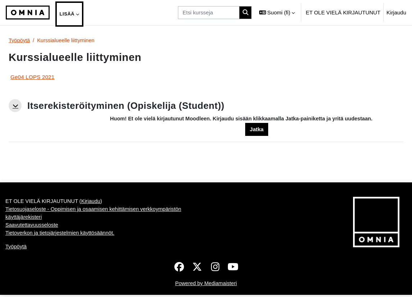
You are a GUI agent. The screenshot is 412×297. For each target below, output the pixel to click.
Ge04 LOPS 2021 (32, 77)
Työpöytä (20, 40)
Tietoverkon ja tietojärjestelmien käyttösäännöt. (61, 234)
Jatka (257, 130)
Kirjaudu (396, 12)
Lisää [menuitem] (67, 14)
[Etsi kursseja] (208, 12)
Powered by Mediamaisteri (206, 286)
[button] (277, 12)
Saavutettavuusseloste (32, 226)
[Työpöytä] (28, 12)
